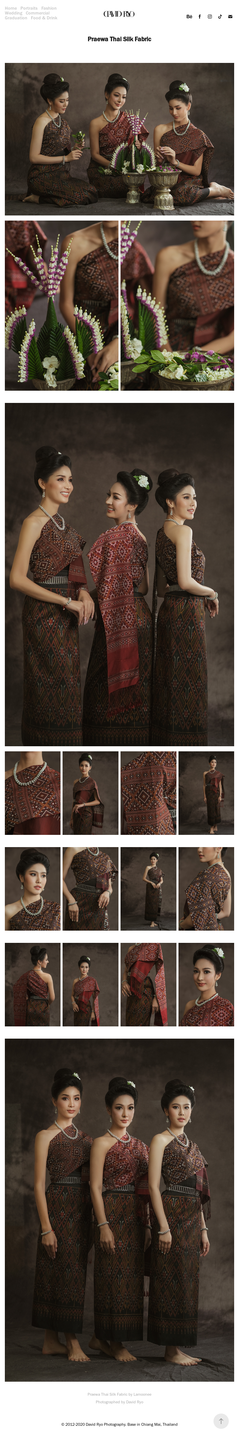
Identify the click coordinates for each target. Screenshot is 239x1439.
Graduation (16, 18)
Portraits (29, 8)
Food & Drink (44, 18)
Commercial (38, 13)
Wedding (13, 13)
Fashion (49, 8)
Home (11, 8)
